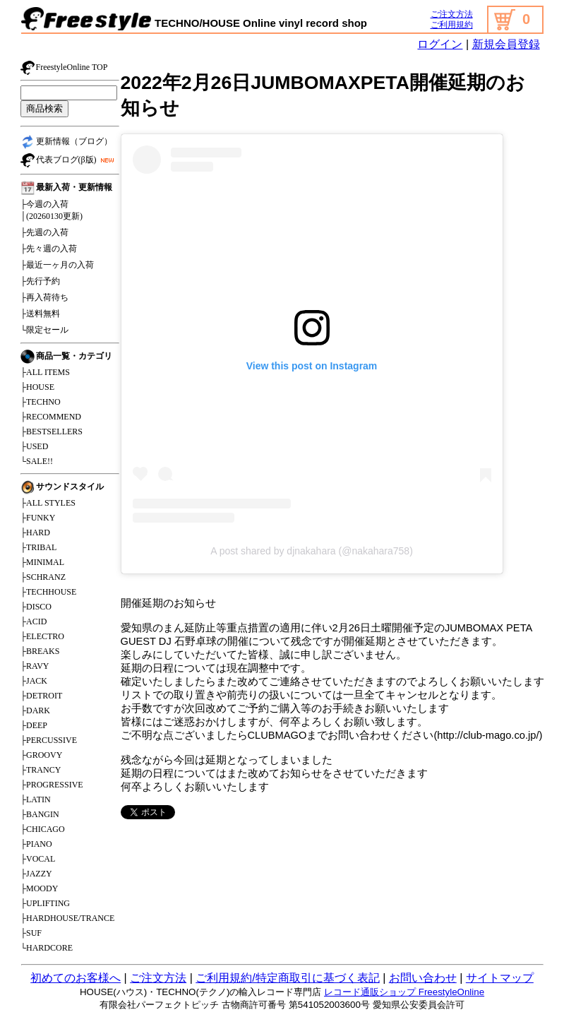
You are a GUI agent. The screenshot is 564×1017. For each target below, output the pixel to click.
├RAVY (34, 666)
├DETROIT (41, 696)
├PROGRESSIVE (51, 785)
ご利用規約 (452, 25)
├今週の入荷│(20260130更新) (51, 210)
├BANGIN (39, 814)
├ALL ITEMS (45, 372)
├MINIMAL (42, 562)
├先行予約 (40, 281)
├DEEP (34, 725)
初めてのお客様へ (75, 978)
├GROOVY (41, 755)
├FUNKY (38, 518)
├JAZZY (36, 874)
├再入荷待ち (44, 297)
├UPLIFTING (45, 903)
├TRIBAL (38, 547)
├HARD (35, 532)
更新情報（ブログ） (66, 142)
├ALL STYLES (48, 503)
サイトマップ (500, 978)
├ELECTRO (42, 636)
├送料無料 (40, 314)
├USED (34, 446)
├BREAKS (40, 651)
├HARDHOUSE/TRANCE (67, 918)
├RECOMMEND (51, 417)
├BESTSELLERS (51, 431)
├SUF (31, 933)
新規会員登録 (506, 44)
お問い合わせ (423, 978)
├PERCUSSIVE (49, 740)
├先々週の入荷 (49, 249)
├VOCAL (38, 859)
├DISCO (36, 607)
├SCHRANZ (43, 577)
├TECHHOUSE (48, 592)
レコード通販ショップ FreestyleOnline (404, 992)
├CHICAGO (42, 829)
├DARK (35, 710)
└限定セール (44, 330)
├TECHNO (40, 402)
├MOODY (39, 888)
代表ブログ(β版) (69, 160)
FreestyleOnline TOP (64, 68)
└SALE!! (37, 461)
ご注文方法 (452, 14)
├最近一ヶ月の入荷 (57, 265)
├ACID (33, 621)
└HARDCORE (46, 948)
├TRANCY (40, 770)
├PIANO (36, 844)
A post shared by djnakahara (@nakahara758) (311, 551)
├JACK (34, 681)
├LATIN (35, 799)
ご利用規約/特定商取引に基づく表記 (287, 978)
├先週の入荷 (44, 232)
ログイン (439, 44)
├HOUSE (37, 387)
